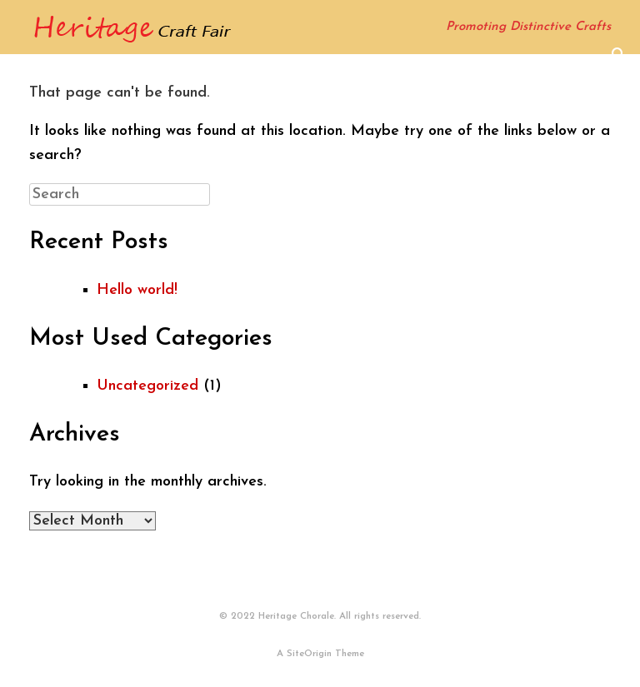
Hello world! (137, 290)
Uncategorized (147, 386)
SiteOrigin (309, 654)
